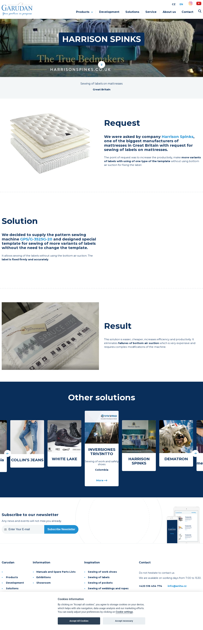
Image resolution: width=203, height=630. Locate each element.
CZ (173, 4)
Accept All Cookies (79, 621)
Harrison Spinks (177, 136)
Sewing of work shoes (102, 571)
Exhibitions (43, 577)
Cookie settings (124, 611)
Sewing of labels (99, 577)
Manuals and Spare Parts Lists (56, 571)
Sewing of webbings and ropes (108, 588)
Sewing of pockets (100, 582)
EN (181, 4)
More (101, 480)
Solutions (132, 12)
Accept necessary (124, 621)
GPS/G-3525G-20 (36, 239)
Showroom (43, 582)
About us (169, 12)
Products (84, 12)
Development (109, 12)
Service (151, 12)
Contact (187, 12)
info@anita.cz (177, 586)
